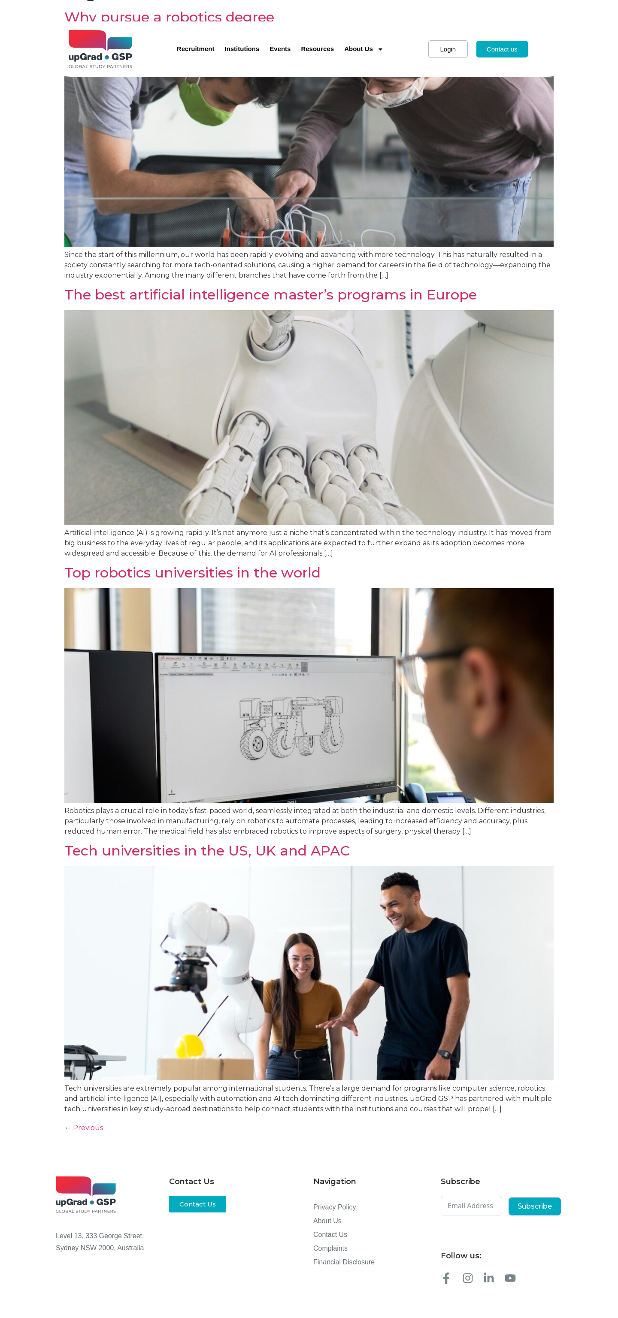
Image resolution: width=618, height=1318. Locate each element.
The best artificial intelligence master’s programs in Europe (270, 294)
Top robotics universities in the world (192, 572)
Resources (317, 48)
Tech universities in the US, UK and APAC (207, 850)
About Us (364, 49)
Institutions (241, 48)
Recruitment (196, 48)
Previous (83, 1128)
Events (280, 48)
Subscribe (535, 1206)
